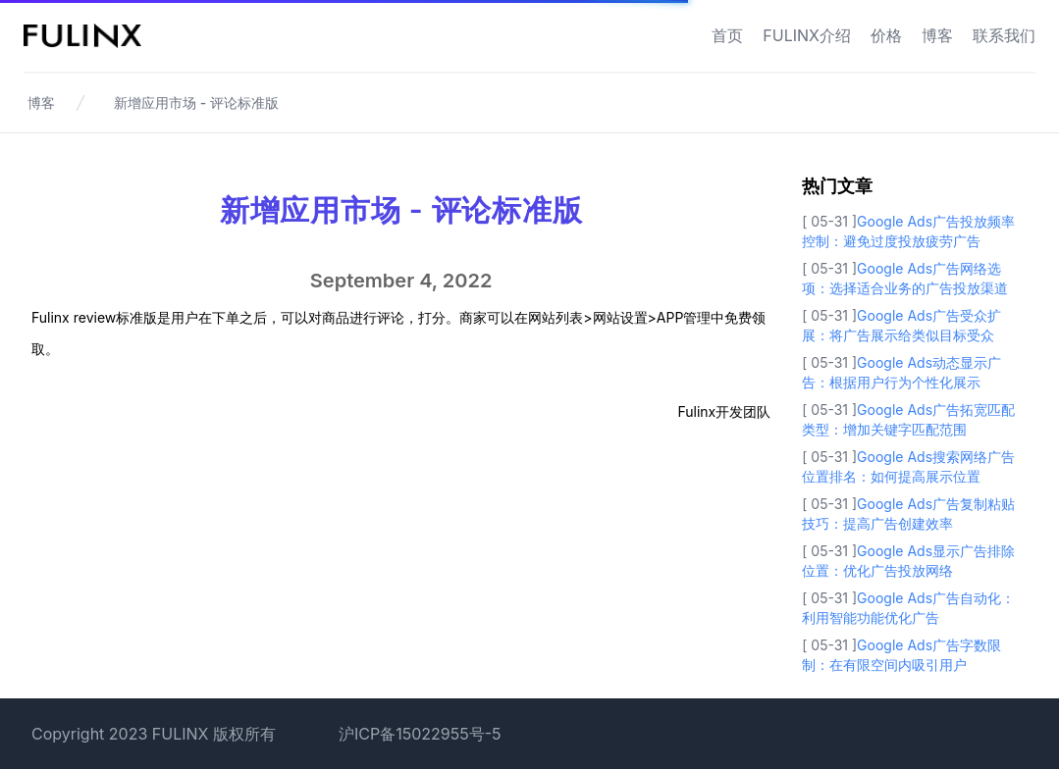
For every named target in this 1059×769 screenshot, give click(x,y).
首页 (727, 35)
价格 (886, 35)
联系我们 (1004, 35)
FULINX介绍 (807, 35)
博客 (937, 35)
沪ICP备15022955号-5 (420, 733)
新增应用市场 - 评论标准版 (196, 102)
